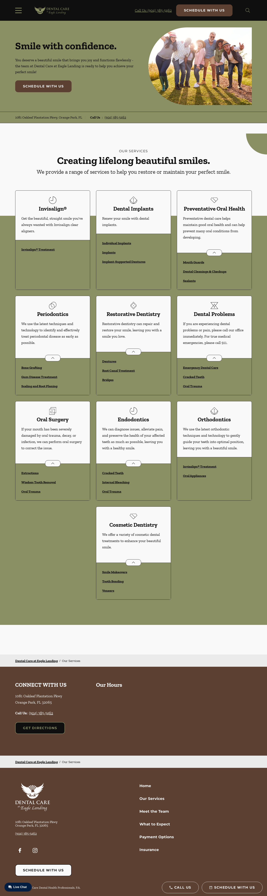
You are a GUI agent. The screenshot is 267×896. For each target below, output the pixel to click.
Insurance (149, 849)
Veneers (108, 591)
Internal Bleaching (115, 482)
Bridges (107, 380)
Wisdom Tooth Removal (38, 482)
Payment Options (156, 837)
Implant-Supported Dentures (123, 262)
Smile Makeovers (114, 572)
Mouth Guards (193, 262)
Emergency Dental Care (200, 368)
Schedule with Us (204, 10)
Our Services (151, 798)
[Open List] (214, 252)
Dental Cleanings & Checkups (204, 271)
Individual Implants (116, 243)
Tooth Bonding (113, 581)
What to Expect (154, 824)
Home (145, 786)
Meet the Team (154, 811)
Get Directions (40, 728)
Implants (109, 252)
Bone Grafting (31, 368)
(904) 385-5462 (115, 117)
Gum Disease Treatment (39, 377)
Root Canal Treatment (118, 371)
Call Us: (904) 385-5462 (153, 10)
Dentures (109, 361)
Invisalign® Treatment (38, 249)
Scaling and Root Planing (39, 386)
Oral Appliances (194, 476)
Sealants (189, 281)
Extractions (30, 473)
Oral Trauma (192, 386)
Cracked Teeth (193, 377)
